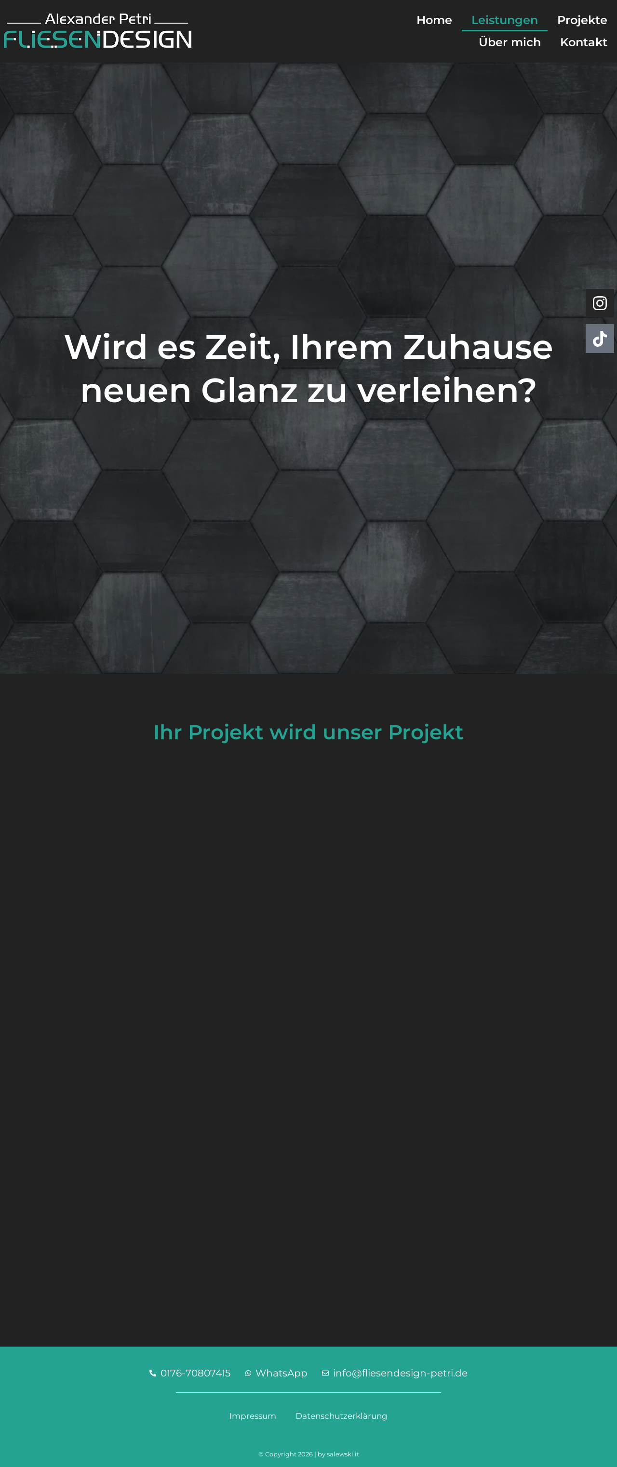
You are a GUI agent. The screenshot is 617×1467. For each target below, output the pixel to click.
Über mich (510, 42)
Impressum (252, 1416)
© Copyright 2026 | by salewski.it (308, 1454)
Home (434, 20)
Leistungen (504, 20)
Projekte (582, 20)
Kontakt (583, 42)
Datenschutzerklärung (341, 1416)
